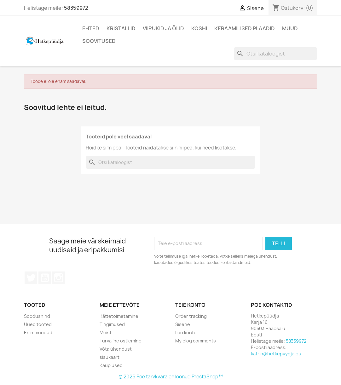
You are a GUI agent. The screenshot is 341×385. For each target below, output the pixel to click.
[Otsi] (275, 53)
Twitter (31, 277)
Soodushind (37, 316)
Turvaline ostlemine (121, 341)
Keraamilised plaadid (244, 28)
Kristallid (121, 28)
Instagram (58, 277)
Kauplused (111, 365)
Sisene (182, 324)
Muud (290, 28)
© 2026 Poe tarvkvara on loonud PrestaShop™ (170, 376)
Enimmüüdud (38, 332)
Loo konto (186, 332)
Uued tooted (38, 324)
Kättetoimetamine (119, 316)
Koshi (199, 28)
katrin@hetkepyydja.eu (276, 354)
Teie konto (190, 304)
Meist (106, 332)
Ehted (90, 28)
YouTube (44, 277)
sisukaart (109, 357)
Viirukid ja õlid (163, 28)
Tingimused (112, 324)
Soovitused (99, 41)
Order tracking (191, 316)
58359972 (76, 7)
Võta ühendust (116, 349)
